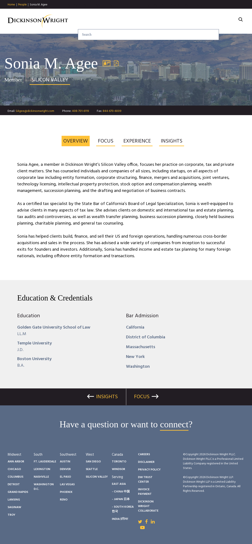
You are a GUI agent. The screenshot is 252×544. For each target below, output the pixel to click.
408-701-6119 (80, 111)
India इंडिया (120, 519)
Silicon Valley (97, 477)
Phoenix (66, 492)
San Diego (93, 461)
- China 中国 (121, 491)
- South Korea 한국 (123, 509)
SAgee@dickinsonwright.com (35, 111)
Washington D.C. (44, 486)
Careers (202, 21)
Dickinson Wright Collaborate (148, 506)
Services (99, 21)
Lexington (42, 469)
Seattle (92, 469)
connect (174, 424)
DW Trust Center (145, 479)
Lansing (14, 499)
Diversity (175, 21)
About (226, 21)
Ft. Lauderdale (45, 461)
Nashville (41, 477)
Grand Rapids (18, 492)
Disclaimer (146, 462)
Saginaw (14, 507)
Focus (142, 397)
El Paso (65, 477)
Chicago (14, 469)
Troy (11, 515)
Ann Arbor (16, 461)
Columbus (15, 477)
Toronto (119, 461)
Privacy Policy (149, 469)
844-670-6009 (112, 111)
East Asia (119, 484)
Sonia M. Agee (38, 4)
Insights (126, 21)
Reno (63, 499)
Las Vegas (67, 484)
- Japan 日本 (121, 499)
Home (11, 4)
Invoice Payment (145, 491)
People (22, 4)
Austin (65, 461)
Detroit (14, 484)
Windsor (118, 469)
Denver (65, 469)
